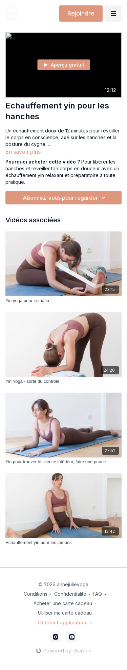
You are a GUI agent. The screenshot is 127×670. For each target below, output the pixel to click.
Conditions (35, 594)
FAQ (97, 594)
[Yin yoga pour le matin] (63, 300)
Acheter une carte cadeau (63, 603)
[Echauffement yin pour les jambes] (63, 542)
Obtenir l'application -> (65, 622)
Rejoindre (80, 13)
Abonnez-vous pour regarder (65, 198)
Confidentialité (70, 594)
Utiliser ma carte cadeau (65, 613)
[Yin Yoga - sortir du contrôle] (63, 381)
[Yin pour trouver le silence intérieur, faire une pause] (63, 461)
